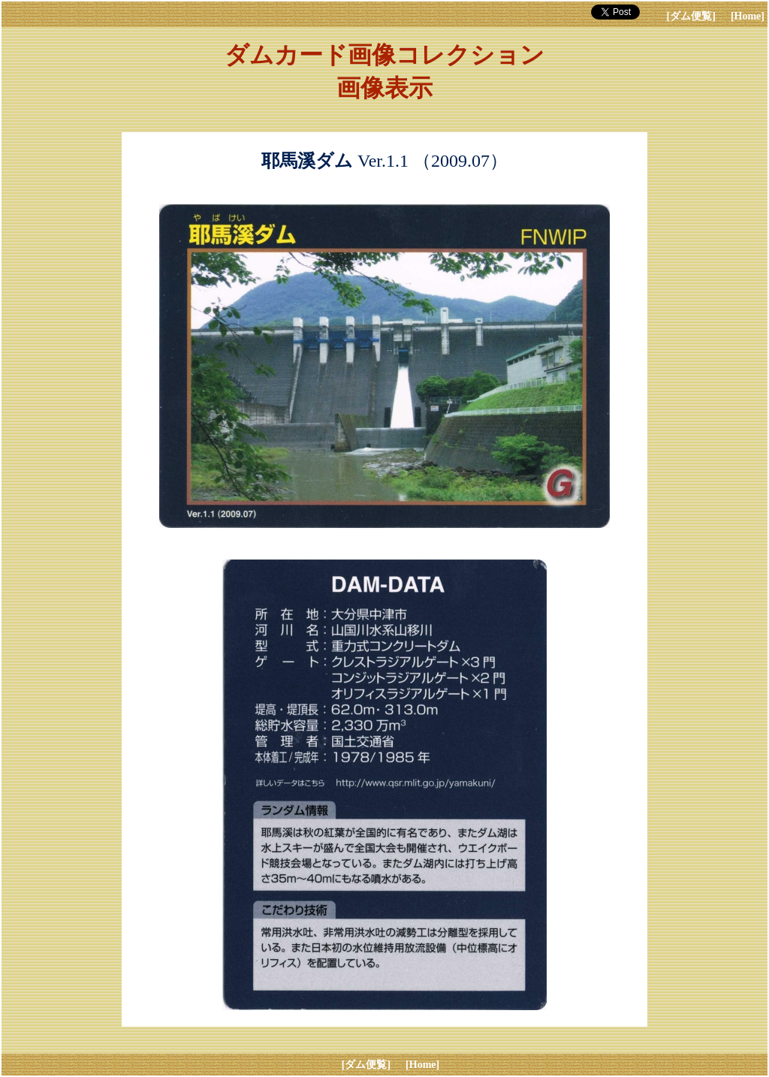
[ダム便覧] (691, 16)
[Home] (747, 16)
